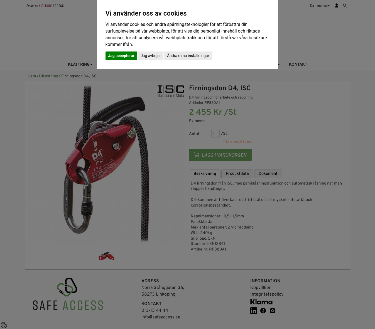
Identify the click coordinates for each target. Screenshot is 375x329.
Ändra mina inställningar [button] (188, 55)
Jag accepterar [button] (121, 55)
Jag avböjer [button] (151, 55)
